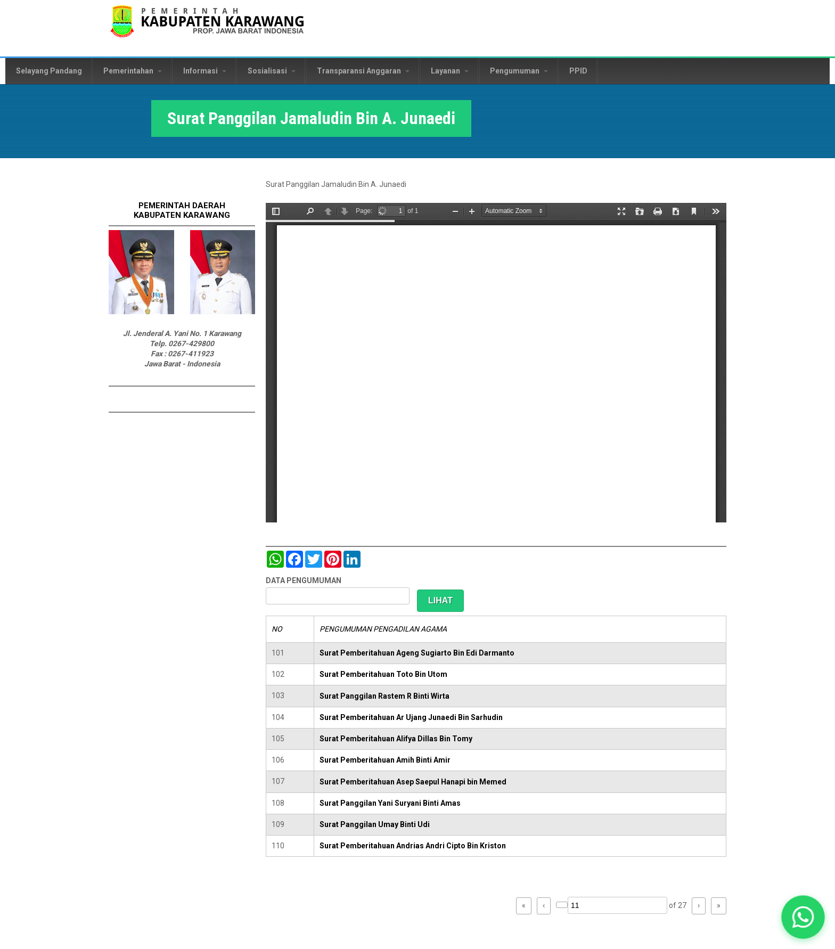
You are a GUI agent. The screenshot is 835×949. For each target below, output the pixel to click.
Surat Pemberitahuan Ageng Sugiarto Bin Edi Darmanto (417, 653)
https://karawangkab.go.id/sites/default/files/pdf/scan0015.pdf (496, 362)
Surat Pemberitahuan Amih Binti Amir (385, 760)
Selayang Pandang (49, 71)
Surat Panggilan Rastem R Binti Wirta (384, 696)
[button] (803, 917)
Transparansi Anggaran (363, 71)
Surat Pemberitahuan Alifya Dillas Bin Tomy (396, 738)
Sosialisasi (272, 71)
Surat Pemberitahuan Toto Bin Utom (383, 674)
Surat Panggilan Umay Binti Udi (375, 824)
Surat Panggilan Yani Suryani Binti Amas (390, 803)
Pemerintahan (132, 71)
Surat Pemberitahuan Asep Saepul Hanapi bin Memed (413, 782)
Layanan (450, 71)
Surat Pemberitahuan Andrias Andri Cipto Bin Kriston (413, 845)
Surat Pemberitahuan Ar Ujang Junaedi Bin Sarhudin (411, 717)
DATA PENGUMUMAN (303, 580)
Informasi (204, 71)
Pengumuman (519, 71)
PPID (578, 71)
